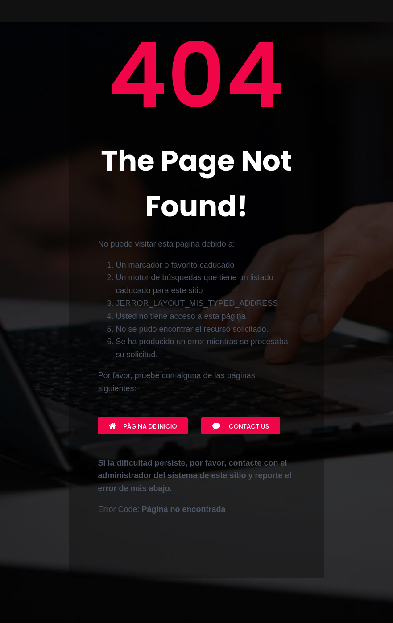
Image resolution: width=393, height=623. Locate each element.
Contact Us (240, 426)
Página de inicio (143, 426)
